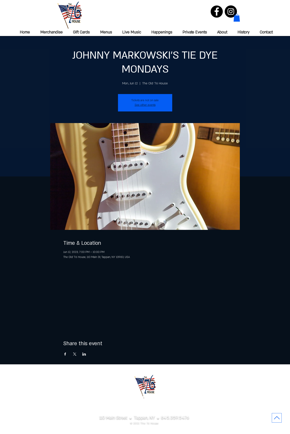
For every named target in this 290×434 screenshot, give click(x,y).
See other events (145, 105)
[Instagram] (231, 11)
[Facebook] (217, 11)
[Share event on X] (75, 354)
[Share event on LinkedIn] (84, 354)
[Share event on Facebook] (65, 354)
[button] (236, 18)
